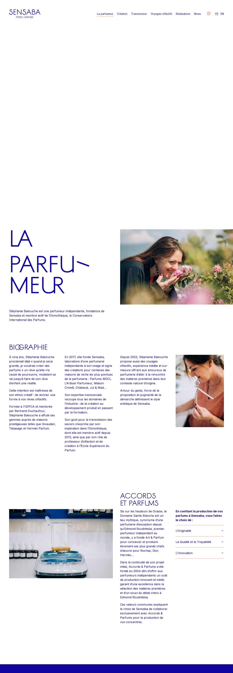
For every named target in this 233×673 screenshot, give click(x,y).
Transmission (139, 13)
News (197, 13)
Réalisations (183, 13)
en (222, 13)
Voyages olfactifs (161, 13)
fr (216, 13)
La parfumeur (105, 13)
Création (122, 13)
